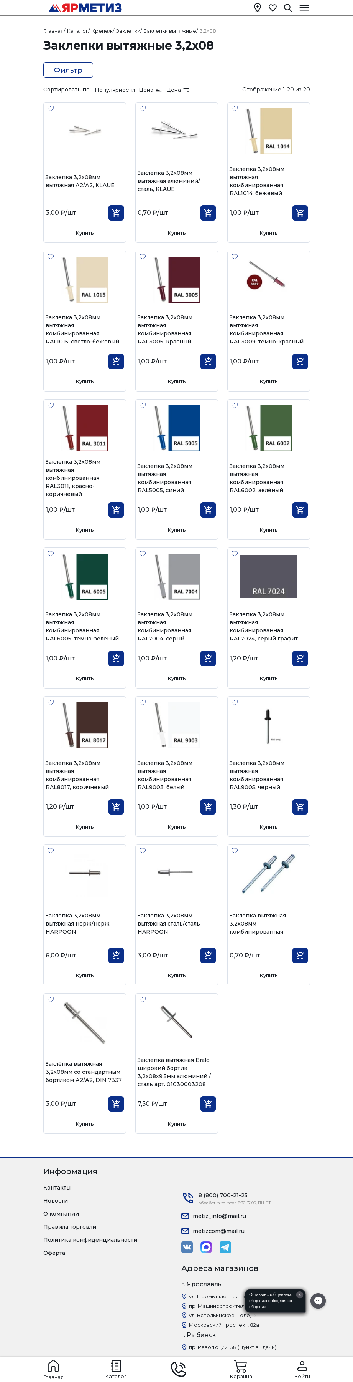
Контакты (57, 1187)
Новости (55, 1200)
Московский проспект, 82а (224, 1325)
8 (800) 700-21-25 (223, 1195)
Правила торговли (69, 1226)
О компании (61, 1213)
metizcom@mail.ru (219, 1231)
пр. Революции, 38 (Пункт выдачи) (232, 1347)
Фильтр (68, 70)
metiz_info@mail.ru (219, 1216)
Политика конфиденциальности (90, 1239)
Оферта (54, 1252)
